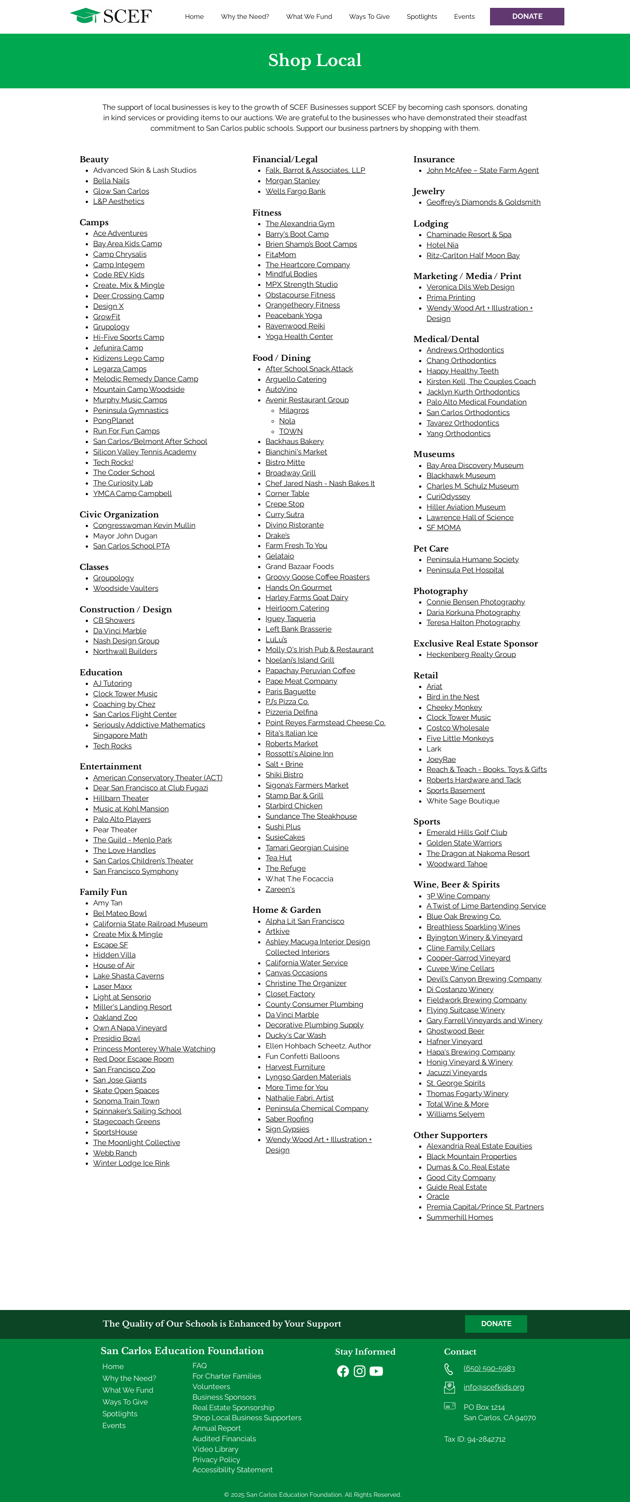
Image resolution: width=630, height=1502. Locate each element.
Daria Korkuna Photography (473, 612)
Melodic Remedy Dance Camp (145, 378)
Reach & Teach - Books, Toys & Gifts (487, 769)
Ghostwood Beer (455, 1031)
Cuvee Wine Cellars (460, 968)
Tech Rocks (112, 745)
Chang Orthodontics (461, 360)
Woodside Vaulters (125, 588)
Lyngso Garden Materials (308, 1076)
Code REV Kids (118, 274)
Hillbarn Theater (121, 798)
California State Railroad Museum (150, 923)
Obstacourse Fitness (300, 294)
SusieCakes (285, 837)
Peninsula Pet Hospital (465, 570)
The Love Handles (124, 850)
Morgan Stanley (293, 180)
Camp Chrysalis (120, 254)
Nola (287, 420)
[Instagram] (360, 1371)
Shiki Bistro (284, 774)
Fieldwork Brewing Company (477, 1000)
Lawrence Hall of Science (470, 517)
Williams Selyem (456, 1114)
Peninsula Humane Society (473, 559)
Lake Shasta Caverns (128, 975)
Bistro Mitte (285, 462)
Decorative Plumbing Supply (315, 1024)
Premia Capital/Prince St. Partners (485, 1206)
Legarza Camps (120, 368)
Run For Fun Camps (126, 430)
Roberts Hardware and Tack (474, 779)
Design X (108, 306)
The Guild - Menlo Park (132, 839)
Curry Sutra (285, 514)
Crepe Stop (285, 504)
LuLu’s (276, 639)
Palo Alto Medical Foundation (477, 402)
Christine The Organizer (306, 983)
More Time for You (297, 1087)
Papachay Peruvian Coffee (310, 670)
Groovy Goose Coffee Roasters (318, 577)
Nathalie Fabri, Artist (300, 1097)
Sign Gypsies (287, 1129)
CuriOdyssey (448, 496)
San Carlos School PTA (131, 545)
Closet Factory (290, 993)
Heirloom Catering (297, 608)
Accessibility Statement (232, 1469)
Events (114, 1425)
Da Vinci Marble (120, 630)
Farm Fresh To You (296, 545)
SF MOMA (444, 527)
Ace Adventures (120, 233)
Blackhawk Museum (461, 475)
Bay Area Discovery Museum (475, 465)
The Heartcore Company (308, 264)
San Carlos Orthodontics (468, 412)
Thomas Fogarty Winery (467, 1093)
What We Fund (128, 1390)
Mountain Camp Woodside (139, 389)
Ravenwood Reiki (295, 325)
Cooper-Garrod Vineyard (469, 958)
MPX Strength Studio (302, 284)
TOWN (291, 431)
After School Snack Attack (309, 368)
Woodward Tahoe (457, 863)
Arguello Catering (296, 379)
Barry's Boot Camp (297, 234)
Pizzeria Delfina (292, 712)
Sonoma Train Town (126, 1101)
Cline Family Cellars (461, 947)
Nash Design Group (126, 640)
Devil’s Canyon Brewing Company (484, 979)
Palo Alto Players (122, 819)
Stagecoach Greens (126, 1121)
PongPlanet (113, 420)
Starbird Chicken (294, 805)
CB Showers (114, 620)
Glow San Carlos (121, 191)
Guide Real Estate (457, 1187)
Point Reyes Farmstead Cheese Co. (325, 722)
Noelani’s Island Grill (300, 660)
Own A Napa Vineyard (130, 1027)
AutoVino (281, 389)
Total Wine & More (458, 1104)
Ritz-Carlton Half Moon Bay (473, 255)
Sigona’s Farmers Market (307, 785)
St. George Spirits (456, 1083)
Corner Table (287, 493)
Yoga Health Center (299, 336)
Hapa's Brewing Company (471, 1052)
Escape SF (110, 944)
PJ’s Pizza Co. (287, 701)
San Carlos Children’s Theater (143, 860)
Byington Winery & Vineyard (475, 937)
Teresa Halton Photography (473, 622)
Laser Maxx (112, 986)
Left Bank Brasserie (299, 629)
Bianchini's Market (296, 451)
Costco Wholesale (458, 727)
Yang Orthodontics (458, 433)
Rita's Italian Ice (292, 733)
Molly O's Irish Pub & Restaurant (320, 649)
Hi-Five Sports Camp (128, 337)
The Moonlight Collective (136, 1142)
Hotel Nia (442, 245)
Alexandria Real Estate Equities (479, 1146)
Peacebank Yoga (294, 315)
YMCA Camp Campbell (132, 493)
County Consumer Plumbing (315, 1004)
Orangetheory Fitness (303, 304)
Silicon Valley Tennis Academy (144, 451)
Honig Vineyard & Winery (470, 1062)
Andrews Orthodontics (465, 350)
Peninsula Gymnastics (130, 410)
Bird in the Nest (453, 696)
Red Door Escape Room (133, 1059)
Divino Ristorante (295, 524)
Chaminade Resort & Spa (469, 234)
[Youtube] (376, 1371)
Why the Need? (129, 1378)
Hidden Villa (114, 954)
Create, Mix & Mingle (128, 285)
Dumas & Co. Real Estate (468, 1167)
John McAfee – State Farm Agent (483, 170)
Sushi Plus (283, 826)
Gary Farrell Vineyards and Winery (484, 1020)
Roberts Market (292, 743)
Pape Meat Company (301, 681)
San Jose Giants (120, 1080)
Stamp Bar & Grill (294, 795)
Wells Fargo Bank (296, 191)
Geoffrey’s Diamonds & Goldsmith (484, 202)
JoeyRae (441, 759)
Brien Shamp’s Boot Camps (311, 244)
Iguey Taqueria (290, 618)
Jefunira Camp (118, 347)
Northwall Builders (125, 651)
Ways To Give (125, 1401)
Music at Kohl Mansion (131, 808)
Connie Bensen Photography (476, 601)
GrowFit (106, 316)
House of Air (114, 965)
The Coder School (124, 472)
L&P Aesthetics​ (118, 201)
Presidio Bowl (116, 1038)
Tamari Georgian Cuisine (307, 847)
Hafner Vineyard (455, 1041)
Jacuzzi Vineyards (457, 1072)
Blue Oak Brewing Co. (464, 916)
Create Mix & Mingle (128, 934)
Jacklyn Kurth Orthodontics (473, 392)
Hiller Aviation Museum (466, 507)
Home (113, 1366)
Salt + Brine (284, 764)
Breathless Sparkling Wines (473, 926)
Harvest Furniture (295, 1066)
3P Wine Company (458, 895)
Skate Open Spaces (126, 1090)
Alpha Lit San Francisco (305, 921)
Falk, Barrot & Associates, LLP (315, 170)
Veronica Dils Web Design (470, 287)
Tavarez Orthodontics (463, 423)
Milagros (294, 410)
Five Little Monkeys (460, 738)
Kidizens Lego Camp (128, 358)
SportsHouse (115, 1132)
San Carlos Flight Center (135, 714)
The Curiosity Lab (123, 483)
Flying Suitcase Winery (466, 1010)
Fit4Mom (281, 254)
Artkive (278, 931)
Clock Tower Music (125, 693)
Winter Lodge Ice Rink (131, 1163)
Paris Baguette (291, 691)
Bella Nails (111, 180)
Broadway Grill (291, 472)
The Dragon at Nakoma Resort (478, 853)
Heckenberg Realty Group (471, 654)
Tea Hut (279, 857)
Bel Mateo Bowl (120, 913)
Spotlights (119, 1413)
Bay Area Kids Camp (127, 243)
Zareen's (280, 889)
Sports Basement (456, 790)
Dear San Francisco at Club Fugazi (150, 787)
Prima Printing (451, 297)
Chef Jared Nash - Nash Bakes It (320, 483)
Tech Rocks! (113, 462)
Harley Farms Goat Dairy (307, 597)
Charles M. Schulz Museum (473, 486)
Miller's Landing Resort (132, 1006)
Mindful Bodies (291, 273)
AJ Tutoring (112, 683)
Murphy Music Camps (130, 399)
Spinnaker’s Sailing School (137, 1111)
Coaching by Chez (124, 704)
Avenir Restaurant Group (307, 399)
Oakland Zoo (115, 1017)
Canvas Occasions (296, 972)
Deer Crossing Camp (128, 295)
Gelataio (280, 556)
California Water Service (307, 962)
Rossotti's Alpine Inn (299, 753)
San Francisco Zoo (124, 1069)
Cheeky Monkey (454, 707)
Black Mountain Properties (472, 1156)
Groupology (113, 577)
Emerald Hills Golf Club (467, 832)
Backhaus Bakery (295, 441)
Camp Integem (119, 264)
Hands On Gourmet (299, 587)
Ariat (434, 686)
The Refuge (286, 868)
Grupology (111, 326)
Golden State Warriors (464, 842)
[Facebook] (343, 1371)
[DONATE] (527, 16)
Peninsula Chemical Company (317, 1108)
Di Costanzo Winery (460, 989)
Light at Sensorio (122, 996)
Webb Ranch (115, 1153)
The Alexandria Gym (300, 223)
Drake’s (278, 535)
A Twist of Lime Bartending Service (486, 905)
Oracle (438, 1196)
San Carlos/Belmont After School (150, 441)
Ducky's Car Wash (296, 1035)
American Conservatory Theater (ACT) (158, 777)
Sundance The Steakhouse (311, 816)
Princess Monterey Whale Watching (154, 1048)
